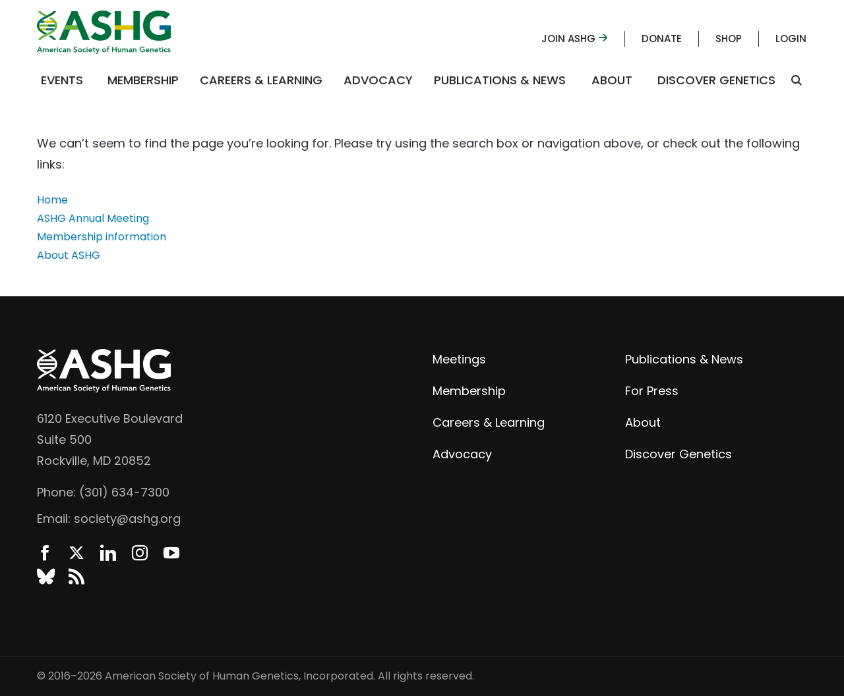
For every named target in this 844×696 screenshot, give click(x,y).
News (76, 577)
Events (62, 80)
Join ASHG (574, 38)
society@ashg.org (127, 518)
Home (52, 199)
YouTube (171, 553)
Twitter (76, 553)
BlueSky (45, 577)
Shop (728, 38)
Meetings (459, 359)
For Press (651, 391)
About (611, 80)
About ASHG (68, 255)
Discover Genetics (716, 80)
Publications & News (500, 80)
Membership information (101, 236)
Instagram (140, 553)
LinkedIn (108, 553)
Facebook (45, 553)
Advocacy (378, 80)
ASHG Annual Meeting (93, 218)
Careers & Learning (261, 80)
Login (790, 38)
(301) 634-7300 (124, 492)
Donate (662, 38)
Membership (143, 80)
